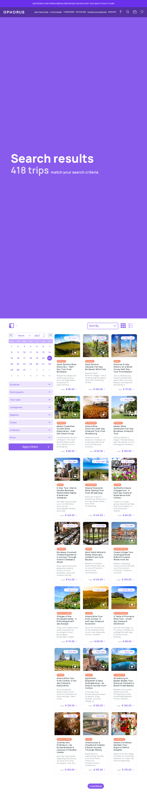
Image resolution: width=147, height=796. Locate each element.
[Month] (23, 335)
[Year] (38, 335)
